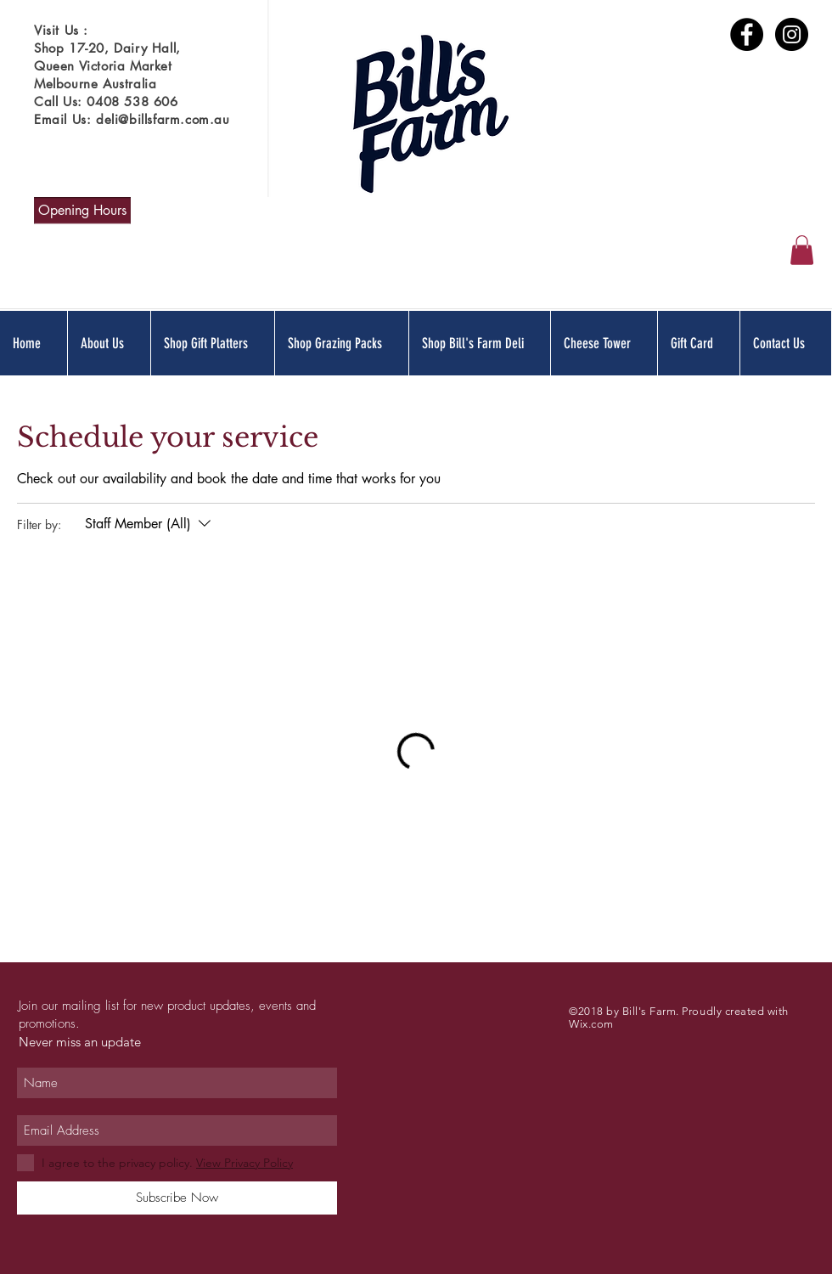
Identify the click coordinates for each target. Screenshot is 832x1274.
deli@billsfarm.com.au (163, 119)
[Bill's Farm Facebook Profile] (746, 34)
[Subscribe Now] (177, 1198)
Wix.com (591, 1024)
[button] (802, 250)
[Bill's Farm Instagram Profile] (791, 34)
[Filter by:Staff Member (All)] (150, 524)
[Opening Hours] (82, 210)
